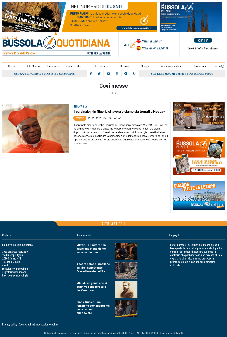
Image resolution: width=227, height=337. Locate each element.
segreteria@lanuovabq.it (15, 272)
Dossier (124, 66)
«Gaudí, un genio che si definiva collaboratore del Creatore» (91, 286)
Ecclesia (80, 118)
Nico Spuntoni (111, 118)
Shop (144, 66)
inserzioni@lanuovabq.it (15, 275)
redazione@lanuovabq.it (15, 268)
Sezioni (52, 66)
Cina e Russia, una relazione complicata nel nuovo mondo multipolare (93, 307)
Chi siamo (33, 66)
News (152, 41)
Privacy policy (9, 324)
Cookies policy (26, 324)
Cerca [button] (219, 66)
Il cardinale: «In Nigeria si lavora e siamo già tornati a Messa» (119, 111)
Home (12, 66)
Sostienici (100, 66)
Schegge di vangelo (27, 73)
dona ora (203, 40)
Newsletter (203, 48)
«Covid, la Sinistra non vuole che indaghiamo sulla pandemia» (91, 248)
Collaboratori (74, 66)
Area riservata (170, 66)
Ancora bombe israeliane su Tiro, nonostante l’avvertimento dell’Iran (93, 267)
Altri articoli (113, 223)
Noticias (155, 47)
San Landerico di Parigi (167, 73)
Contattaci (199, 66)
